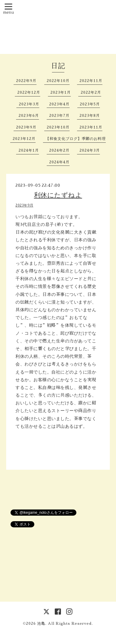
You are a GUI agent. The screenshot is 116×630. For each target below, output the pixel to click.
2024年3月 (89, 150)
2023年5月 (90, 104)
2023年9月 (26, 127)
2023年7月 (59, 115)
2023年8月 (89, 115)
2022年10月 (58, 81)
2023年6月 (29, 115)
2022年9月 (26, 81)
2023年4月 (59, 104)
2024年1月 (29, 150)
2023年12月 (24, 139)
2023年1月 (60, 92)
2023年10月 (58, 127)
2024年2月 (59, 150)
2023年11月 (90, 127)
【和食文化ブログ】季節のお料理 (75, 139)
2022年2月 (91, 92)
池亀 (41, 623)
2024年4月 (59, 162)
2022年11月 (90, 81)
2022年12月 (28, 92)
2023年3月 (29, 104)
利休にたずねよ (58, 195)
